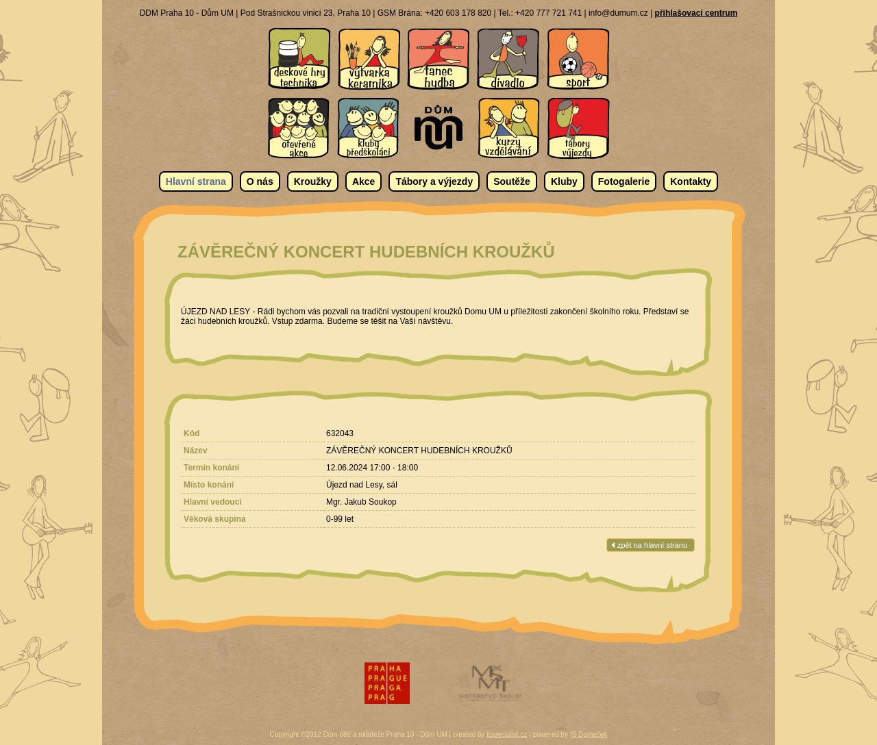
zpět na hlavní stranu (652, 545)
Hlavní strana (196, 181)
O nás (260, 181)
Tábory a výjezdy (434, 181)
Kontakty (690, 181)
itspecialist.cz (506, 734)
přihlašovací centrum (696, 13)
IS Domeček (588, 734)
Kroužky (313, 181)
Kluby (564, 181)
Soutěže (511, 181)
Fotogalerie (624, 181)
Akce (363, 181)
